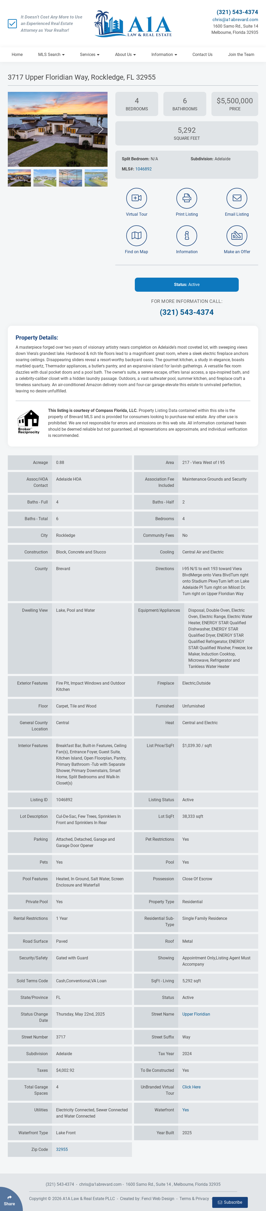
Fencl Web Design (158, 1198)
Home (17, 54)
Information (164, 54)
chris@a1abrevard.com (235, 19)
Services (89, 54)
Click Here (191, 1087)
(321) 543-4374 (237, 12)
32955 (62, 1149)
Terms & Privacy (194, 1198)
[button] (14, 129)
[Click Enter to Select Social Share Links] (11, 1199)
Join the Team (241, 54)
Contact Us (202, 54)
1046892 (143, 169)
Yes (185, 1109)
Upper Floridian (196, 1014)
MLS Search (51, 54)
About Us (125, 54)
